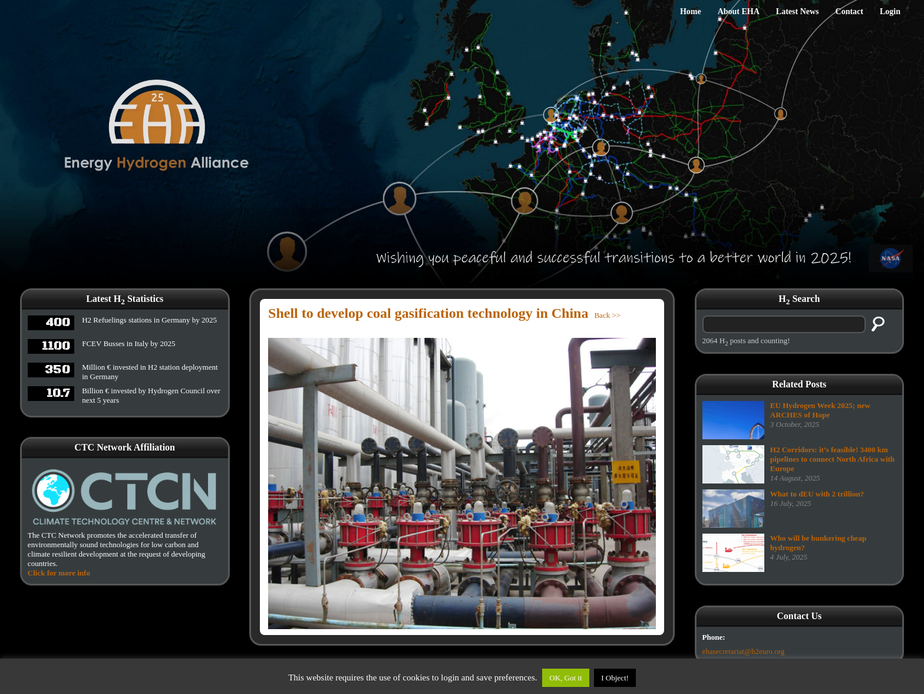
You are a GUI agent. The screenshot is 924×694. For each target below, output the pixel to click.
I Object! (615, 677)
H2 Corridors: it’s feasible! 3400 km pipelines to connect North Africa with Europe (832, 459)
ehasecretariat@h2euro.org (743, 651)
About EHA (739, 11)
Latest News (797, 11)
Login (890, 11)
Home (690, 11)
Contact (849, 11)
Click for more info (59, 572)
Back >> (607, 315)
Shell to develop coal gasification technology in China (428, 313)
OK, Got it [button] (565, 677)
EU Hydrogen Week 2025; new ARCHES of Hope (820, 410)
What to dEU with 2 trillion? (817, 493)
